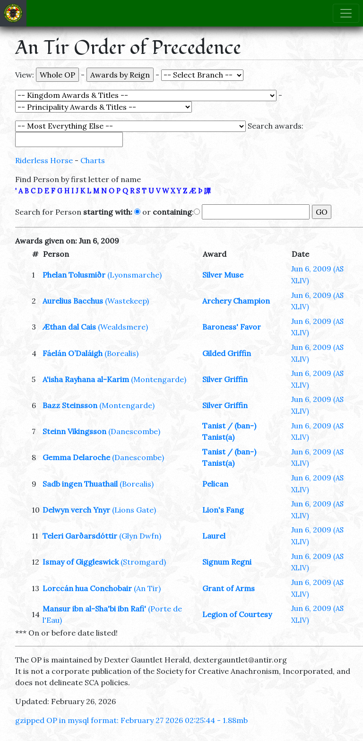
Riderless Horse (44, 160)
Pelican (215, 483)
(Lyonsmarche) (134, 274)
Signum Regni (226, 562)
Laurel (213, 535)
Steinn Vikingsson (74, 431)
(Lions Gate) (134, 509)
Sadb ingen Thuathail (80, 483)
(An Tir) (147, 588)
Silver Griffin (225, 379)
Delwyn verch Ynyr (76, 509)
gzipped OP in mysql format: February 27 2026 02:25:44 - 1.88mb (131, 720)
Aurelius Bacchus (73, 300)
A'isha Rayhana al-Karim (86, 379)
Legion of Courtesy (237, 614)
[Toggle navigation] (346, 13)
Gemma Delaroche (76, 457)
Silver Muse (222, 274)
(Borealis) (121, 353)
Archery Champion (236, 300)
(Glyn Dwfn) (140, 535)
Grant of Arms (228, 588)
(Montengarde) (158, 379)
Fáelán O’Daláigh (73, 353)
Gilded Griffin (226, 353)
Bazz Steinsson (70, 405)
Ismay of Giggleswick (81, 562)
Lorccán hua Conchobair (87, 588)
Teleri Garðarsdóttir (80, 535)
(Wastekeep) (127, 300)
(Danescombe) (134, 431)
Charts (92, 160)
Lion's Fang (223, 509)
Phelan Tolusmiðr (74, 274)
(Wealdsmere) (123, 326)
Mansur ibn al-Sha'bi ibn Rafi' (94, 608)
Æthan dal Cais (69, 326)
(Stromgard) (143, 562)
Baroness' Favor (231, 326)
